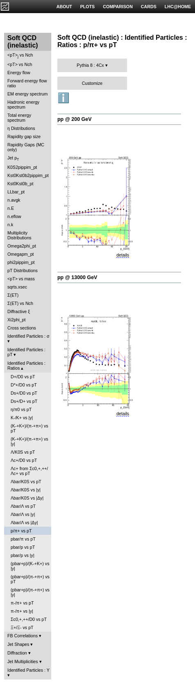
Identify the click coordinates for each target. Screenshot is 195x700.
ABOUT (64, 6)
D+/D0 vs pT (23, 376)
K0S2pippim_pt (22, 167)
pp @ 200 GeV (74, 119)
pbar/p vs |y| (22, 555)
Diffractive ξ (18, 311)
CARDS (148, 6)
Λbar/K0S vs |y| (26, 489)
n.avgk (13, 200)
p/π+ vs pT (21, 530)
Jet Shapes (18, 644)
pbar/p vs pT (23, 547)
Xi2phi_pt (16, 319)
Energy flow (18, 72)
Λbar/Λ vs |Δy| (24, 522)
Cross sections (21, 327)
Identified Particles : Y (28, 670)
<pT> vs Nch (20, 55)
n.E (10, 208)
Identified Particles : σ (28, 336)
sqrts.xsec (17, 286)
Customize (92, 83)
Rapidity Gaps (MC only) (25, 147)
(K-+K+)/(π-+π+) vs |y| (29, 441)
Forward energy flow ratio (27, 83)
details (122, 254)
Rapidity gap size (24, 136)
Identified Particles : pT (26, 352)
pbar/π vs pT (23, 538)
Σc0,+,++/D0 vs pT (29, 619)
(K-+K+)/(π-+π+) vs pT (29, 428)
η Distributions (21, 128)
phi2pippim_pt (20, 262)
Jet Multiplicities (22, 661)
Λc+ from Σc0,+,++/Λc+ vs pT (29, 471)
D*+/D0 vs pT (24, 384)
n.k (10, 224)
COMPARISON (118, 6)
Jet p (13, 158)
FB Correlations (22, 635)
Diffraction (17, 652)
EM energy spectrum (27, 93)
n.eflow (14, 216)
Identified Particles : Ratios (26, 365)
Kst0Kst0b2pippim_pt (28, 175)
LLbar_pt (16, 191)
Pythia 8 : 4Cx (90, 65)
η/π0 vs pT (21, 409)
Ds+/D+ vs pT (24, 401)
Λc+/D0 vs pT (24, 460)
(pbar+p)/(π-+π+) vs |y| (30, 592)
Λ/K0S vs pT (23, 452)
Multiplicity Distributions (19, 235)
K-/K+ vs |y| (22, 417)
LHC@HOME (178, 6)
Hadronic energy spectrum (23, 104)
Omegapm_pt (20, 254)
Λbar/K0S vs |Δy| (27, 497)
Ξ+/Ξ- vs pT (22, 627)
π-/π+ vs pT (22, 602)
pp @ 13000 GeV (77, 277)
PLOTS (87, 6)
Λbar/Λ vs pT (23, 506)
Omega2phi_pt (21, 245)
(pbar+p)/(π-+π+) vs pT (30, 579)
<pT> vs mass (21, 278)
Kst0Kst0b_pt (20, 183)
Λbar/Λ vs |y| (23, 514)
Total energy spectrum (19, 118)
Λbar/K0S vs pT (26, 481)
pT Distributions (22, 270)
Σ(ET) (12, 295)
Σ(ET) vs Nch (20, 303)
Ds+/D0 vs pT (24, 393)
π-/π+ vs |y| (22, 611)
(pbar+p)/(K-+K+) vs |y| (30, 566)
